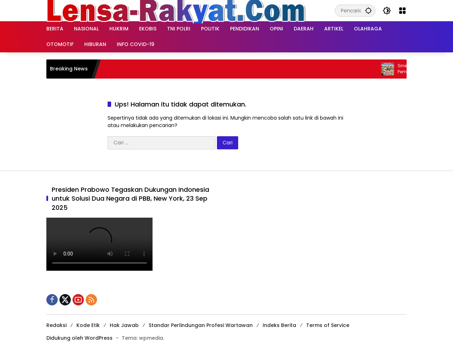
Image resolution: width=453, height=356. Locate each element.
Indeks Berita (279, 325)
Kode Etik (88, 325)
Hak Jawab (124, 325)
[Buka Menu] (402, 10)
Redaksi (56, 325)
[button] (368, 10)
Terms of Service (327, 325)
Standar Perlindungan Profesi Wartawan (201, 325)
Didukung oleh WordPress (79, 337)
